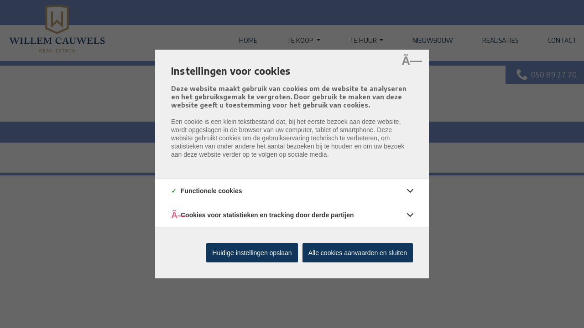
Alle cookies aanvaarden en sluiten (357, 252)
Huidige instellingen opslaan (252, 252)
